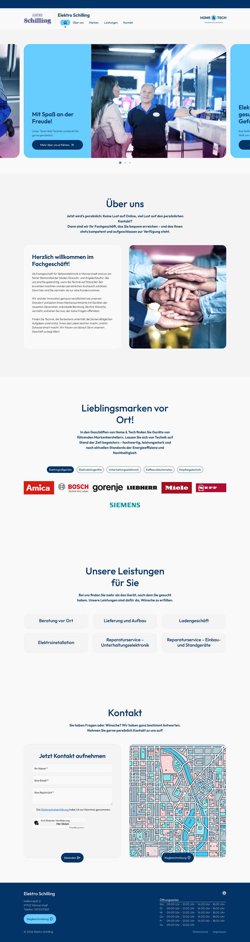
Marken (94, 22)
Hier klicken (62, 823)
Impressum (219, 931)
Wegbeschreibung (177, 857)
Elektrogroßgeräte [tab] (60, 469)
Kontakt (128, 22)
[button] (120, 162)
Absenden (72, 857)
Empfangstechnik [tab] (190, 469)
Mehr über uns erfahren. (57, 144)
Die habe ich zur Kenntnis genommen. (73, 809)
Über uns (78, 22)
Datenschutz (200, 931)
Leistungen (111, 22)
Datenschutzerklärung (55, 809)
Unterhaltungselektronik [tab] (124, 469)
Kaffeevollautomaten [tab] (159, 469)
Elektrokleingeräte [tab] (90, 469)
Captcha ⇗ (77, 827)
